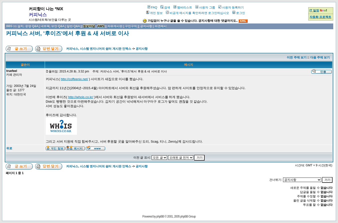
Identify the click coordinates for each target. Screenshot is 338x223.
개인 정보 (154, 13)
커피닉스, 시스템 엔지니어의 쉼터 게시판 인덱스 (98, 48)
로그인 (238, 13)
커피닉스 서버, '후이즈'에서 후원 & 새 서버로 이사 (67, 33)
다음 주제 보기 (320, 57)
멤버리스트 (182, 7)
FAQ (152, 7)
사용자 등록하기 (231, 7)
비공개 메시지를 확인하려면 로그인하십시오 (197, 13)
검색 (165, 7)
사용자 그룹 (205, 7)
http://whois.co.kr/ (80, 97)
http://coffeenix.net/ (74, 79)
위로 (9, 148)
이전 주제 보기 (297, 57)
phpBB (160, 216)
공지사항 (142, 48)
